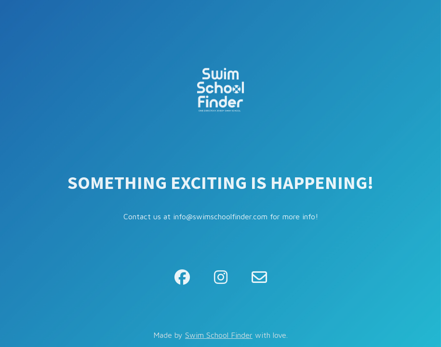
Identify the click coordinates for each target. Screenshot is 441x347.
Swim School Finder (219, 335)
